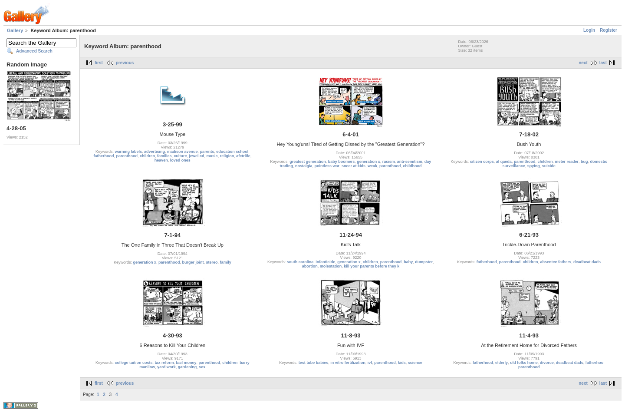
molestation (331, 266)
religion (227, 156)
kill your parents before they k (371, 266)
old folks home (524, 362)
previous (125, 62)
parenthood (127, 156)
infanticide (325, 262)
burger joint (193, 262)
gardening (187, 367)
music (212, 156)
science (415, 362)
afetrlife (243, 156)
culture (180, 156)
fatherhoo (595, 362)
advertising (154, 151)
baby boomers (341, 161)
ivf (370, 362)
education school (232, 151)
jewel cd (196, 156)
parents (207, 151)
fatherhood (103, 156)
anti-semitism (409, 161)
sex (202, 367)
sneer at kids (353, 166)
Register (608, 30)
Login (589, 30)
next (583, 62)
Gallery (15, 30)
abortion (310, 266)
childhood (412, 166)
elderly (501, 362)
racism (388, 161)
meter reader (567, 161)
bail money (186, 362)
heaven (161, 160)
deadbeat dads (587, 262)
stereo (212, 262)
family (225, 262)
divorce (547, 362)
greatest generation (307, 161)
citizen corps (482, 161)
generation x (368, 161)
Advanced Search (34, 51)
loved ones (180, 160)
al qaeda (504, 161)
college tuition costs (134, 362)
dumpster (424, 262)
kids (402, 362)
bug (584, 161)
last (603, 62)
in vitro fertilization (347, 362)
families (164, 156)
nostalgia (303, 166)
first (99, 62)
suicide (549, 166)
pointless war (326, 166)
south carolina (300, 262)
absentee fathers (555, 262)
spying (533, 166)
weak (372, 166)
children (147, 156)
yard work (166, 367)
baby (408, 262)
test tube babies (314, 362)
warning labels (128, 151)
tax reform (164, 362)
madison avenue (182, 151)
